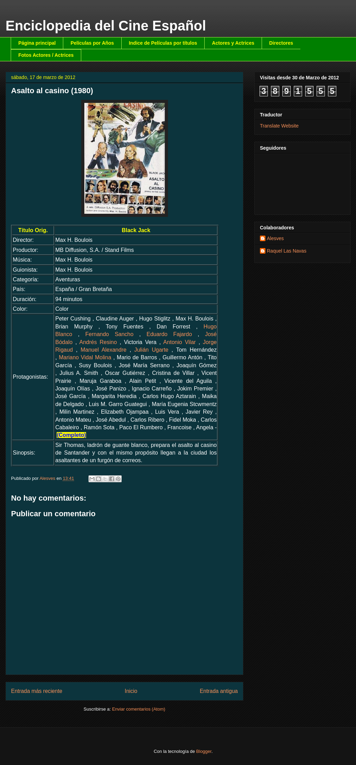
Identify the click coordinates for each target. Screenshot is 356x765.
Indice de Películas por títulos (163, 43)
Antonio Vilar (179, 342)
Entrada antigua (219, 691)
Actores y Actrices (233, 43)
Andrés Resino (98, 342)
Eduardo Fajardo (169, 334)
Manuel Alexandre (104, 350)
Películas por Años (92, 43)
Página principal (37, 43)
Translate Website (279, 126)
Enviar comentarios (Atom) (138, 709)
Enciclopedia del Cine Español (106, 25)
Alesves (275, 238)
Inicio (131, 691)
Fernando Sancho (109, 334)
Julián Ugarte (151, 350)
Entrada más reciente (36, 691)
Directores (281, 43)
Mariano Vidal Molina (85, 357)
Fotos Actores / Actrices (46, 55)
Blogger (204, 751)
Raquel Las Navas (286, 251)
